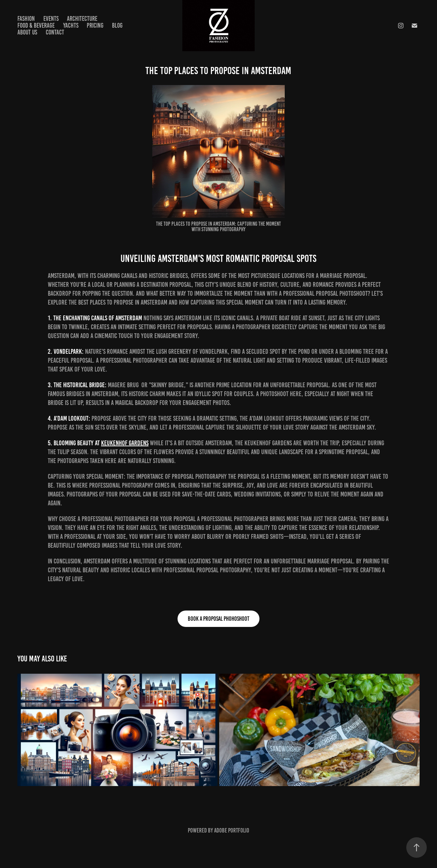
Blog (117, 25)
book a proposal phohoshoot (218, 618)
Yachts (71, 25)
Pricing (95, 25)
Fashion (26, 18)
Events (51, 18)
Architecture (82, 18)
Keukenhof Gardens (125, 443)
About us (27, 32)
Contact (55, 32)
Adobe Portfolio (231, 830)
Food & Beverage (36, 25)
